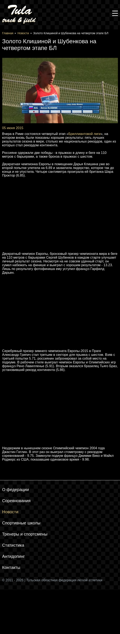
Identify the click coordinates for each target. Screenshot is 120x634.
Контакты (11, 567)
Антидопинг (13, 556)
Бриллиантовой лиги (84, 134)
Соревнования (16, 500)
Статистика (13, 545)
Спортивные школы (21, 523)
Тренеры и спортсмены (24, 534)
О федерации (15, 489)
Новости (10, 512)
